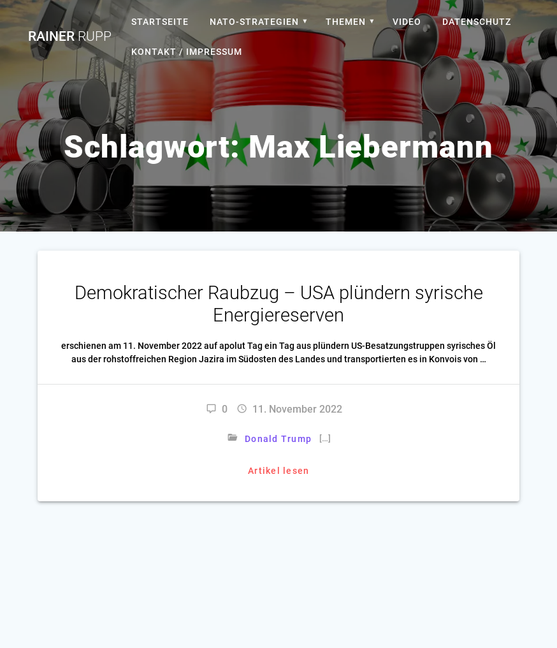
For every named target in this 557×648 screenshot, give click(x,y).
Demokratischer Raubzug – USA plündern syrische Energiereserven (279, 304)
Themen (346, 22)
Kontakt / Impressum (186, 52)
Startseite (160, 22)
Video (407, 22)
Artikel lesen (278, 471)
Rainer (70, 36)
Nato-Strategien (254, 22)
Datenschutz (476, 22)
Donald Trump (278, 439)
